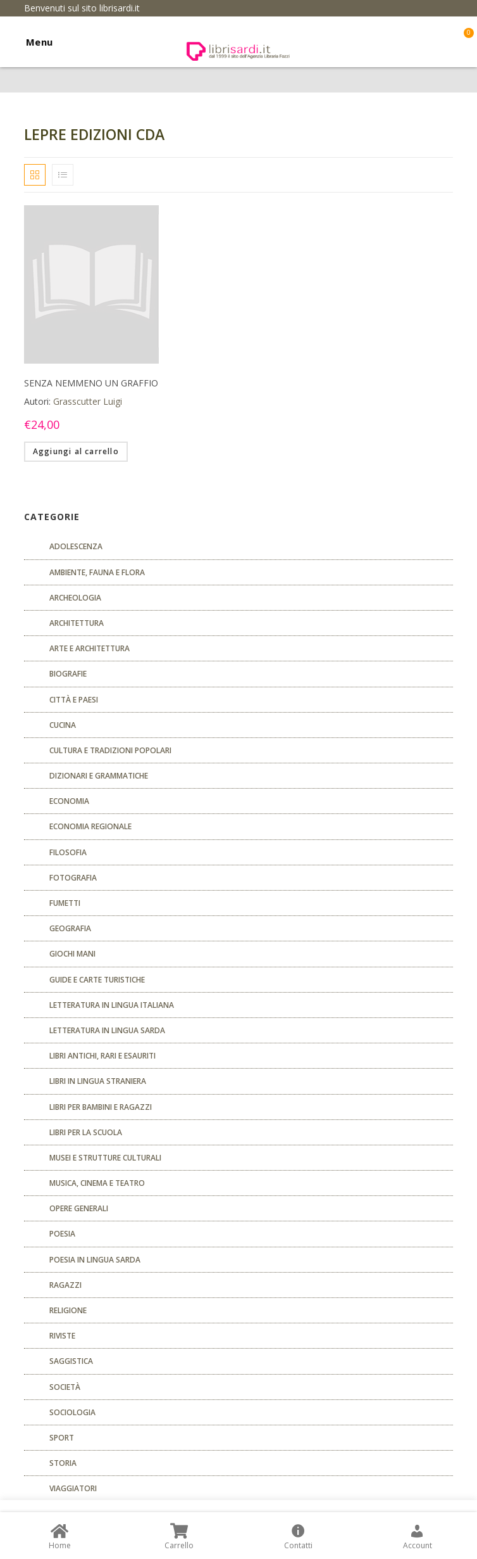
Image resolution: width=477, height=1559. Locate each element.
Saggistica (71, 1361)
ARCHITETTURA (76, 623)
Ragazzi (65, 1285)
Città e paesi (73, 699)
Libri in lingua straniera (97, 1081)
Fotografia (73, 877)
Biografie (68, 673)
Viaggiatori (73, 1488)
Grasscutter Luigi (87, 401)
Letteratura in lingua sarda (107, 1030)
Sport (61, 1437)
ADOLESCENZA (75, 546)
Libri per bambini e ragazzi (100, 1107)
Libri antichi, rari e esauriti (102, 1055)
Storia (63, 1463)
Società (64, 1387)
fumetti (64, 903)
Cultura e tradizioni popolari (110, 750)
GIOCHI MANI (72, 953)
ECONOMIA (69, 801)
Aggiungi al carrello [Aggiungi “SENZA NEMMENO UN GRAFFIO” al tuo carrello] (76, 451)
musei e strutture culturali (105, 1157)
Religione (68, 1310)
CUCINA (62, 725)
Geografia (70, 928)
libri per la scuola (85, 1132)
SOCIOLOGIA (72, 1412)
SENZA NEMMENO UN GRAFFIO (91, 383)
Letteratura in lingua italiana (111, 1005)
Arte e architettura (89, 648)
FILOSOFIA (68, 852)
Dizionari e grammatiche (98, 775)
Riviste (62, 1335)
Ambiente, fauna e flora (97, 572)
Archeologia (75, 597)
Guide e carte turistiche (97, 979)
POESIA (62, 1233)
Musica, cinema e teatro (97, 1183)
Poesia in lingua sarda (94, 1259)
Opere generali (78, 1208)
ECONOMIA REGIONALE (90, 826)
